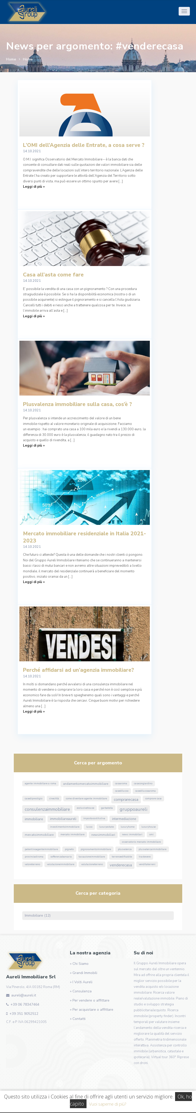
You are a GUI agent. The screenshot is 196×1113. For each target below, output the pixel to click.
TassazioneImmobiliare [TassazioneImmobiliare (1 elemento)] (92, 856)
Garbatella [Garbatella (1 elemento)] (107, 808)
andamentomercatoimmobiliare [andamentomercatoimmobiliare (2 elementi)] (85, 784)
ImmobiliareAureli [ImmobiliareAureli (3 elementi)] (63, 819)
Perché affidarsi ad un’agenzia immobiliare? (78, 670)
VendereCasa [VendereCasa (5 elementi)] (121, 865)
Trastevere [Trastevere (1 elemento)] (145, 856)
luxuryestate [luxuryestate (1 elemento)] (106, 827)
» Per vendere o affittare (89, 1000)
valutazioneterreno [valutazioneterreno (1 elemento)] (92, 864)
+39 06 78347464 (24, 1004)
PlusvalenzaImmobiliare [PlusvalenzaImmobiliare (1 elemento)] (152, 849)
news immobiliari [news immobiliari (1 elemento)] (132, 834)
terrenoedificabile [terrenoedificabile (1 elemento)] (122, 856)
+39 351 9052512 (23, 1013)
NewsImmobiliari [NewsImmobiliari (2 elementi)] (103, 835)
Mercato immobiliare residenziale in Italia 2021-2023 (84, 537)
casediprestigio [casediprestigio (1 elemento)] (33, 798)
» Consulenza (81, 991)
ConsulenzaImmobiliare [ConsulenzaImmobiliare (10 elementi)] (47, 809)
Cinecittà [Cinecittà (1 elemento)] (54, 798)
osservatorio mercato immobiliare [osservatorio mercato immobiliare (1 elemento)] (141, 842)
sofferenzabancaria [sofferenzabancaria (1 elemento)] (61, 856)
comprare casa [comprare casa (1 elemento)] (153, 798)
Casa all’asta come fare (53, 274)
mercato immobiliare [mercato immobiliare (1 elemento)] (72, 834)
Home (11, 59)
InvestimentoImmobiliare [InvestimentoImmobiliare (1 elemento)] (64, 827)
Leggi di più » (34, 186)
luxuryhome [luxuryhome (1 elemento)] (127, 827)
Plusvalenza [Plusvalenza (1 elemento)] (125, 849)
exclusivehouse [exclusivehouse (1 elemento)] (85, 808)
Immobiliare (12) (38, 915)
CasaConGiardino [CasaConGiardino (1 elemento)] (143, 783)
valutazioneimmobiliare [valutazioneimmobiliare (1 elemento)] (60, 864)
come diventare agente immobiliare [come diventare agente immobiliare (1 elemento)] (86, 798)
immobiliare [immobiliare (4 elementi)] (34, 819)
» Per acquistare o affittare (91, 1009)
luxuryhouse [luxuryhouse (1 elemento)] (148, 827)
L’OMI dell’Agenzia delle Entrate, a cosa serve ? (83, 145)
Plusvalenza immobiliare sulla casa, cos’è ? (77, 404)
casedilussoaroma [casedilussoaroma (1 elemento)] (145, 791)
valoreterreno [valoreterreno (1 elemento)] (32, 864)
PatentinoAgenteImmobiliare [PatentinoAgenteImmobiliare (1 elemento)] (41, 849)
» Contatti (77, 1018)
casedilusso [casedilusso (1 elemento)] (121, 791)
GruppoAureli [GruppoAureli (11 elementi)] (133, 809)
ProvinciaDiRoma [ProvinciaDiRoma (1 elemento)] (34, 856)
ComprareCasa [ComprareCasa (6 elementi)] (126, 799)
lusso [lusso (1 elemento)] (89, 827)
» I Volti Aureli (81, 982)
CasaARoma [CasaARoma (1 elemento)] (121, 783)
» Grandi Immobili (83, 972)
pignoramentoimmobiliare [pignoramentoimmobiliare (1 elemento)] (96, 849)
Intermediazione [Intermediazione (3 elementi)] (124, 819)
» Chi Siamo (79, 963)
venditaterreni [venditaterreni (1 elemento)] (147, 864)
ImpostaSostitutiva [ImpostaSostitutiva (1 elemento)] (94, 818)
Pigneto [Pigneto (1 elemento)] (69, 849)
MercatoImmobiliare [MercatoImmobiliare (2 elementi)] (39, 835)
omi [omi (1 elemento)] (151, 834)
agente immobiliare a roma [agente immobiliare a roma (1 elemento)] (40, 783)
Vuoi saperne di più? (107, 1104)
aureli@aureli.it (23, 995)
